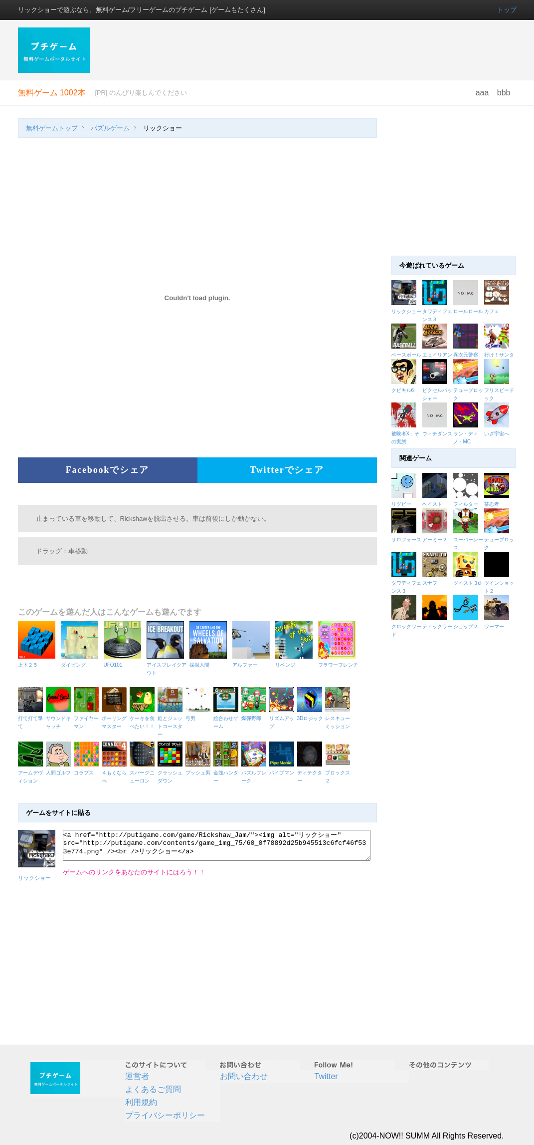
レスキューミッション (339, 718)
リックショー (406, 311)
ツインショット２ (499, 583)
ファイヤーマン (88, 718)
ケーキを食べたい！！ (144, 718)
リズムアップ (283, 718)
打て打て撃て (32, 718)
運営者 (137, 1076)
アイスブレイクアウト (167, 665)
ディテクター (311, 772)
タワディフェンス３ (406, 583)
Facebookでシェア (108, 470)
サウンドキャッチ (60, 718)
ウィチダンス (437, 433)
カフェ (491, 311)
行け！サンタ (499, 355)
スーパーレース (468, 539)
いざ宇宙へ (496, 433)
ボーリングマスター (116, 718)
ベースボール (406, 355)
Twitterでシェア (287, 470)
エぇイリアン (437, 355)
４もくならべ (116, 772)
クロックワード (406, 626)
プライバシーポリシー (165, 1115)
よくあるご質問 (153, 1089)
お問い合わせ (244, 1076)
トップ (507, 9)
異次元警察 (465, 355)
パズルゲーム (110, 128)
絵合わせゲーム (227, 718)
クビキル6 (402, 390)
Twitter (326, 1076)
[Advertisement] (308, 49)
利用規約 (141, 1102)
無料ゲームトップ (52, 128)
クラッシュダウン (171, 772)
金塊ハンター (227, 772)
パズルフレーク (255, 772)
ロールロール (468, 311)
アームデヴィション (32, 772)
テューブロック (499, 539)
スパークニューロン (144, 772)
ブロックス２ (339, 772)
